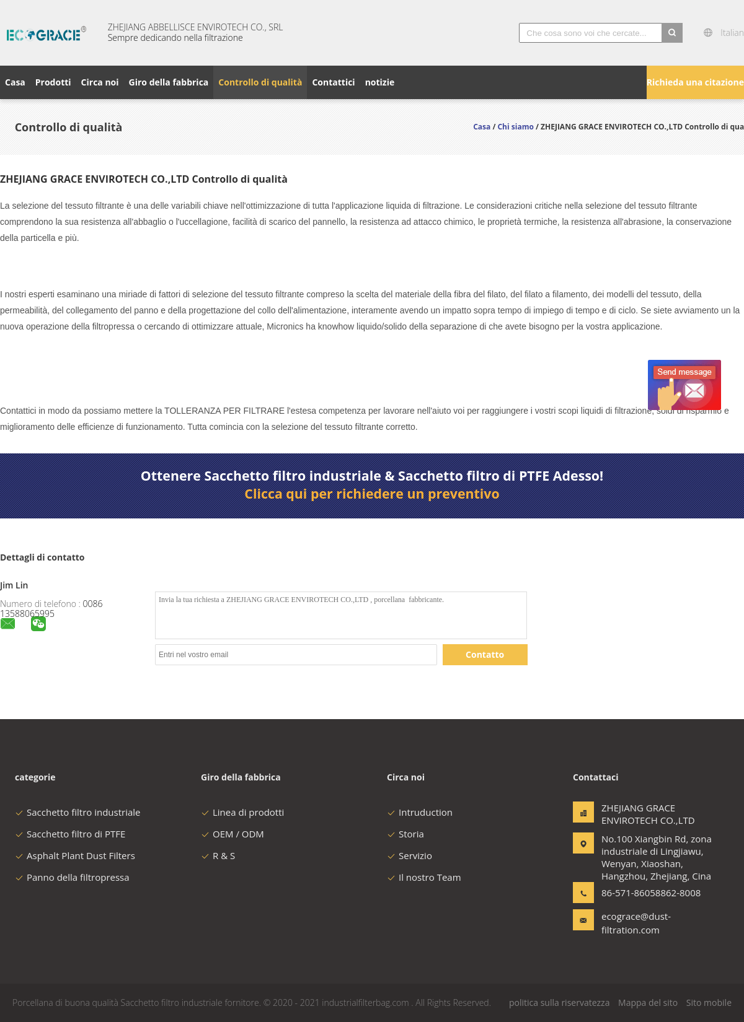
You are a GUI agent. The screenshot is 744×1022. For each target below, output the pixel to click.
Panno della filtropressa (72, 877)
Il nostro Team (424, 877)
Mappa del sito (648, 1002)
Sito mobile (709, 1002)
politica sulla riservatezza (559, 1002)
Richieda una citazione (695, 82)
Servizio (409, 855)
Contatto (485, 654)
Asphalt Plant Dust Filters (75, 855)
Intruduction (420, 812)
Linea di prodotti (242, 812)
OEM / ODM (232, 834)
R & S (218, 855)
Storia (405, 834)
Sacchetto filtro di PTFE (70, 834)
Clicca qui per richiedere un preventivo (371, 493)
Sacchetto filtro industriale (78, 812)
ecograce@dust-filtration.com (636, 923)
